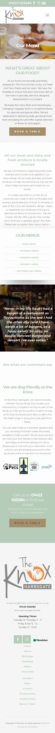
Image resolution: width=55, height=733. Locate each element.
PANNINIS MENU (29, 257)
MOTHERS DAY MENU (29, 271)
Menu (27, 683)
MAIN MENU (29, 244)
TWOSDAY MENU (29, 250)
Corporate (27, 671)
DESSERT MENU (29, 264)
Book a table (27, 523)
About (27, 651)
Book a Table (27, 704)
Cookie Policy (27, 698)
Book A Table (27, 131)
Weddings (28, 661)
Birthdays (27, 656)
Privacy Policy (27, 693)
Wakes (27, 666)
